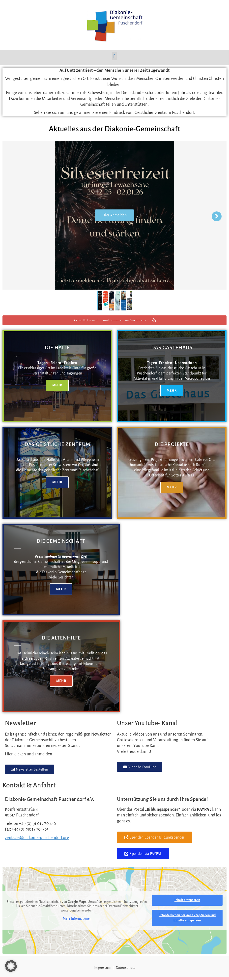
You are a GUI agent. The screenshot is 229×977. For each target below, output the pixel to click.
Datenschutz (125, 968)
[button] (114, 56)
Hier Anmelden (114, 219)
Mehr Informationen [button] (77, 918)
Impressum (102, 968)
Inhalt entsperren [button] (187, 900)
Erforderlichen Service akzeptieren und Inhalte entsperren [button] (187, 917)
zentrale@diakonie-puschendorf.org (37, 838)
